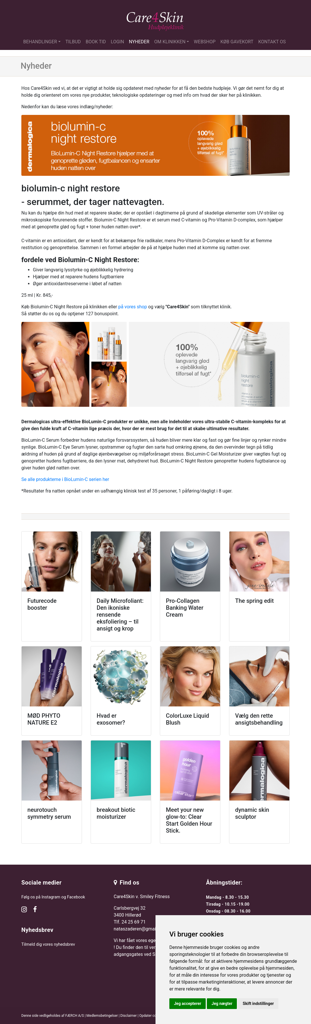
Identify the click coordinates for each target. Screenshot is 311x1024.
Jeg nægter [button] (221, 1003)
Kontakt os (272, 41)
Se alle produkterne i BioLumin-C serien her (65, 479)
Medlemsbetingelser (102, 1016)
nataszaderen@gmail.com (140, 929)
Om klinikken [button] (170, 41)
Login (117, 41)
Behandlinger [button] (40, 41)
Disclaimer (128, 1016)
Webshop (205, 41)
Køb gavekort (236, 41)
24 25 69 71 (133, 922)
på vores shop (132, 306)
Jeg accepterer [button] (187, 1003)
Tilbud (73, 41)
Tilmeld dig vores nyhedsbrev (48, 944)
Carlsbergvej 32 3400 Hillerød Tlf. (129, 915)
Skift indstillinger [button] (258, 1003)
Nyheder (139, 41)
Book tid (96, 41)
